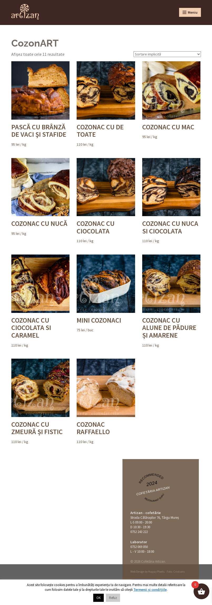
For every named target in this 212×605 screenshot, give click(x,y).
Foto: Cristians (176, 571)
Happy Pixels (156, 571)
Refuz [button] (113, 598)
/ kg (40, 104)
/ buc (106, 293)
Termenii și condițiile (150, 589)
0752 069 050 (139, 547)
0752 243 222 (139, 532)
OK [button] (98, 598)
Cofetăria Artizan (153, 491)
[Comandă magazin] (167, 54)
